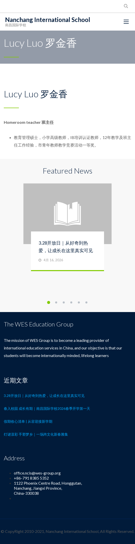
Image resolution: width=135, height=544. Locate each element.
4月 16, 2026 (53, 260)
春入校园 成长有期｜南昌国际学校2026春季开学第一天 (47, 408)
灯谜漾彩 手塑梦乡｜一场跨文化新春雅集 (36, 434)
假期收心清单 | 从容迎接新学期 (28, 421)
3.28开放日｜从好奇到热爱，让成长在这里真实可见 (44, 395)
